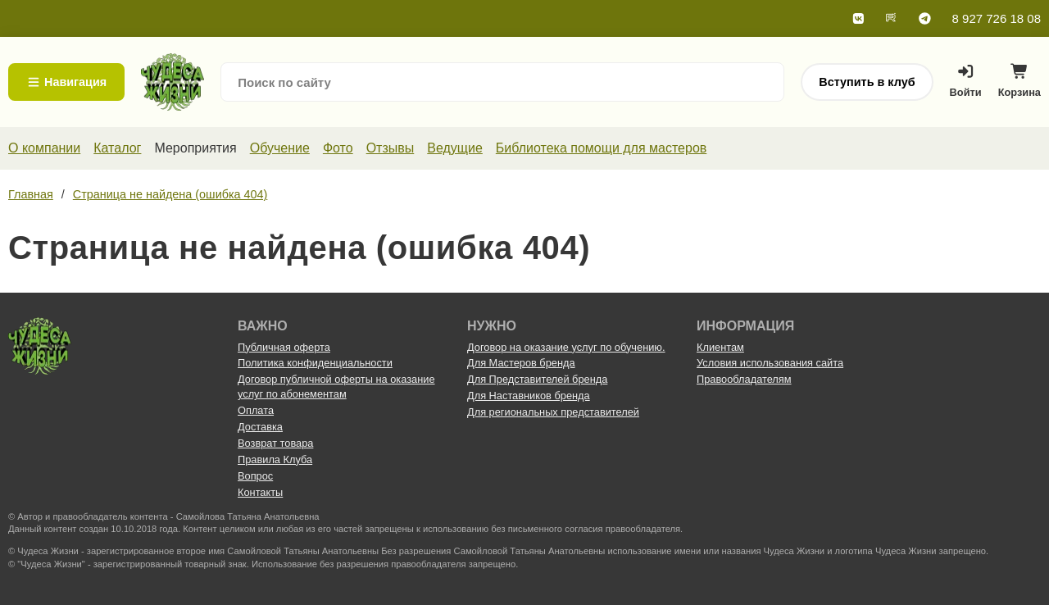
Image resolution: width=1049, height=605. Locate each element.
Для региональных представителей (553, 412)
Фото (338, 148)
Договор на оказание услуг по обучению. (566, 347)
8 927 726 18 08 (996, 18)
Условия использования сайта (770, 363)
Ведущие (455, 148)
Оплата (256, 410)
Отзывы (390, 148)
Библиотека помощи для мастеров (601, 148)
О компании (44, 148)
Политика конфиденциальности (315, 363)
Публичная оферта (284, 347)
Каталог (117, 148)
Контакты (260, 492)
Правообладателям (744, 379)
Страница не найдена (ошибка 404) (170, 194)
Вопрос (255, 476)
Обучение (280, 148)
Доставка (260, 427)
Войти (966, 81)
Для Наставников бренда (528, 395)
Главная (30, 194)
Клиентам (720, 347)
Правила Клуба (275, 459)
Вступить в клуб (867, 82)
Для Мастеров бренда (521, 363)
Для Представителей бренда (537, 379)
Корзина (1019, 84)
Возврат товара (275, 443)
